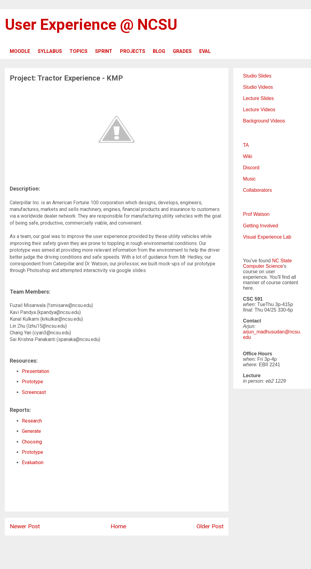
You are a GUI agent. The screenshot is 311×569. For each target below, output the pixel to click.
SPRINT (103, 51)
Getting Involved (260, 225)
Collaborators (257, 190)
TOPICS (78, 51)
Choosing (32, 442)
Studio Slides (257, 75)
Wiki (247, 156)
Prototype (32, 382)
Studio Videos (258, 87)
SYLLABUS (50, 51)
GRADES (182, 51)
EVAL (205, 51)
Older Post (210, 526)
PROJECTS (132, 51)
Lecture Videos (259, 109)
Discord (251, 167)
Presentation (35, 371)
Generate (31, 431)
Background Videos (264, 120)
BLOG (159, 51)
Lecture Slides (258, 98)
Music (249, 178)
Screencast (34, 392)
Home (118, 526)
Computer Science (263, 266)
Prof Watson (256, 214)
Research (32, 421)
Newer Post (25, 526)
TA (246, 145)
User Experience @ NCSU (91, 24)
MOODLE (20, 51)
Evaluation (32, 462)
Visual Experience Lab (267, 237)
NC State (282, 260)
